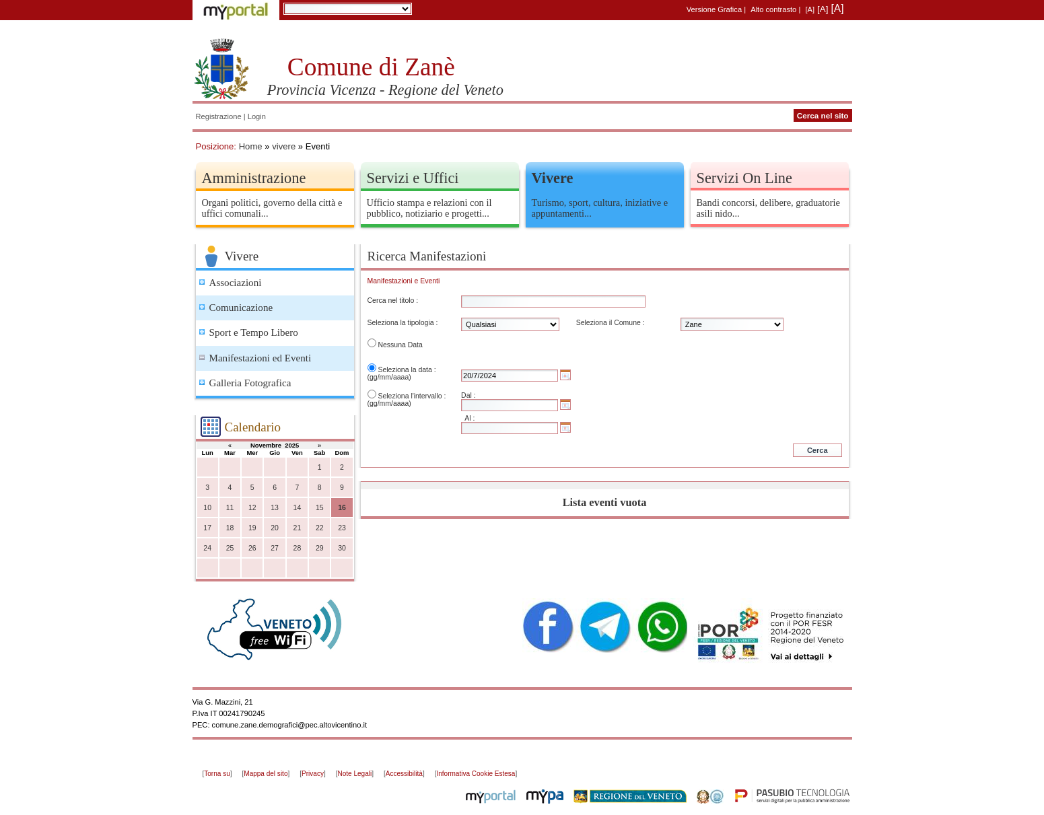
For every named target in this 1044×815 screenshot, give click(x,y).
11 (230, 507)
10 (207, 507)
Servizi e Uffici (413, 178)
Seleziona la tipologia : (403, 322)
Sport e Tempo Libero (253, 332)
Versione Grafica (714, 9)
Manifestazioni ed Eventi (260, 358)
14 (297, 507)
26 (252, 548)
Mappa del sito (265, 773)
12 (252, 507)
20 (275, 528)
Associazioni (235, 282)
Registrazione (219, 116)
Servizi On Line (744, 178)
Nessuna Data (400, 345)
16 (342, 507)
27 (275, 548)
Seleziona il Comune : (610, 322)
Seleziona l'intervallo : (412, 396)
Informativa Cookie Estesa (475, 773)
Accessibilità (404, 773)
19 (252, 528)
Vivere (552, 178)
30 (342, 548)
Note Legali (355, 773)
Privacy (313, 773)
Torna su (217, 773)
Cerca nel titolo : (393, 300)
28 (297, 548)
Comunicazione (241, 307)
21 (297, 528)
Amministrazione (254, 178)
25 (230, 548)
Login (257, 116)
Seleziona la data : (407, 370)
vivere (283, 146)
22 (320, 528)
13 (275, 507)
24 (207, 548)
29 (320, 548)
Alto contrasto (773, 9)
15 (320, 507)
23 (342, 528)
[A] (809, 9)
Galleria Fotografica (250, 383)
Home (251, 146)
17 (207, 528)
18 (230, 528)
